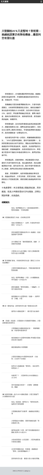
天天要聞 (4, 2)
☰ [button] (41, 1)
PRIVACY (20, 471)
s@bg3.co (27, 471)
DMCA (15, 471)
